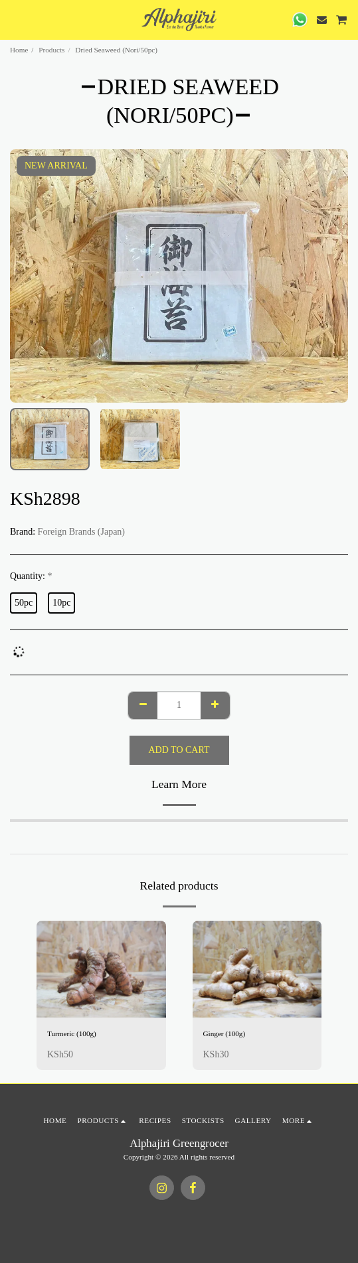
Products (51, 50)
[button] (14, 19)
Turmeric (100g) (71, 1033)
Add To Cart (179, 750)
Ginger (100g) (224, 1033)
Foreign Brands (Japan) (81, 532)
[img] (101, 969)
